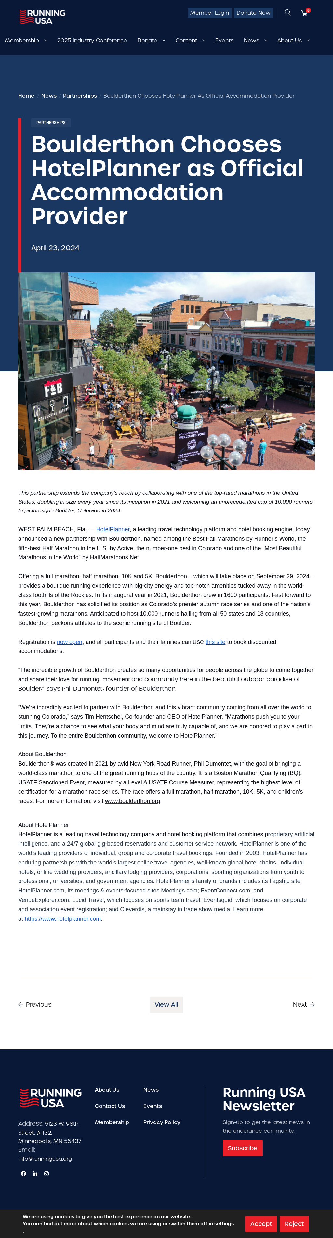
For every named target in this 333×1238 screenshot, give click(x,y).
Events (224, 40)
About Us (107, 1090)
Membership (112, 1122)
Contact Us (110, 1106)
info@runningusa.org (45, 1159)
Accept (261, 1223)
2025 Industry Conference (92, 40)
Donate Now (254, 13)
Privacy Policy (161, 1122)
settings (224, 1223)
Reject (294, 1223)
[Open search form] (288, 13)
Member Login (209, 13)
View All (166, 1004)
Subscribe (243, 1148)
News (151, 1090)
